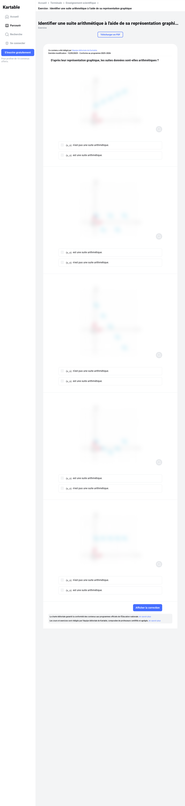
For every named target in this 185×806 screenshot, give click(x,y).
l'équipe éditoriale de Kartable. (84, 50)
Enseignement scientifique (81, 2)
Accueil (12, 17)
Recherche (13, 34)
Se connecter (15, 43)
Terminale (56, 2)
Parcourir (13, 25)
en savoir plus (145, 617)
